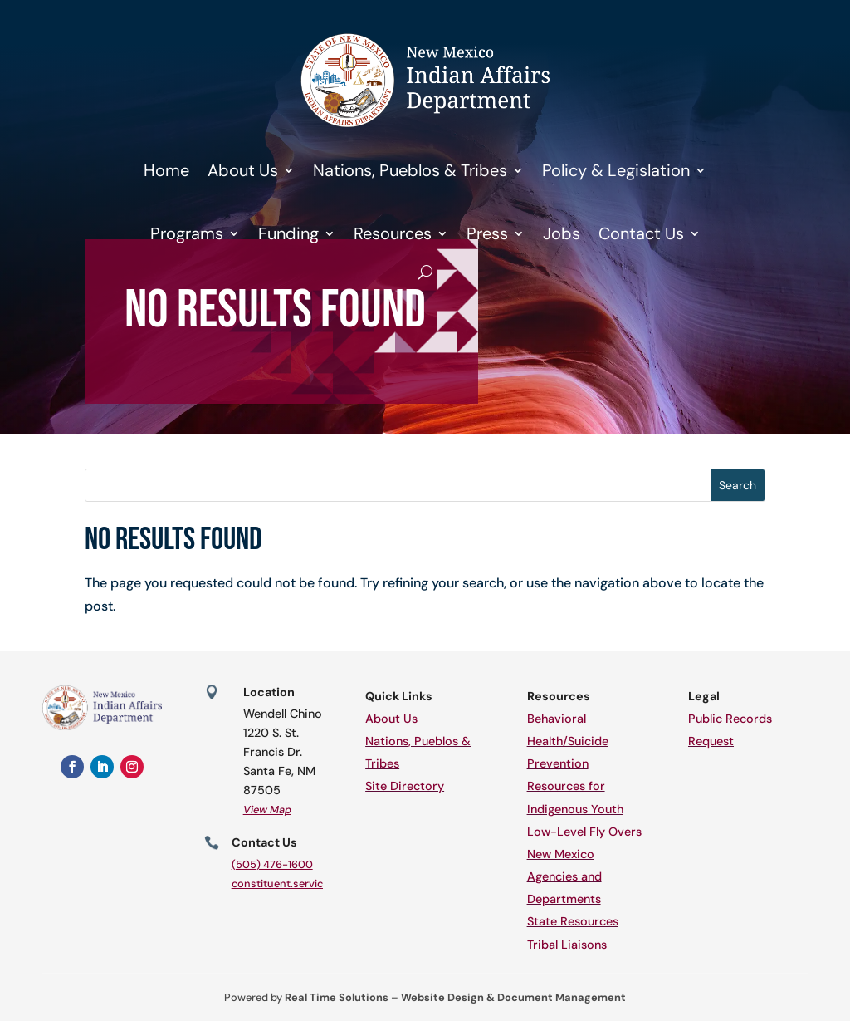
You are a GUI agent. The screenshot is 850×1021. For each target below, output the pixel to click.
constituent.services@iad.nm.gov (316, 883)
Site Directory (404, 785)
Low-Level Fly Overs (584, 831)
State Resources (572, 921)
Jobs (561, 233)
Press (487, 233)
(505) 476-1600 (272, 864)
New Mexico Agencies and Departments (564, 876)
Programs (186, 233)
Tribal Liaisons (567, 944)
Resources (393, 233)
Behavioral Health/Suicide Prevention (567, 741)
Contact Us (641, 233)
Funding (288, 233)
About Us (243, 170)
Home (166, 170)
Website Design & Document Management (513, 997)
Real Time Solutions (336, 997)
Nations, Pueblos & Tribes (410, 170)
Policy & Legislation (616, 170)
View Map (267, 810)
